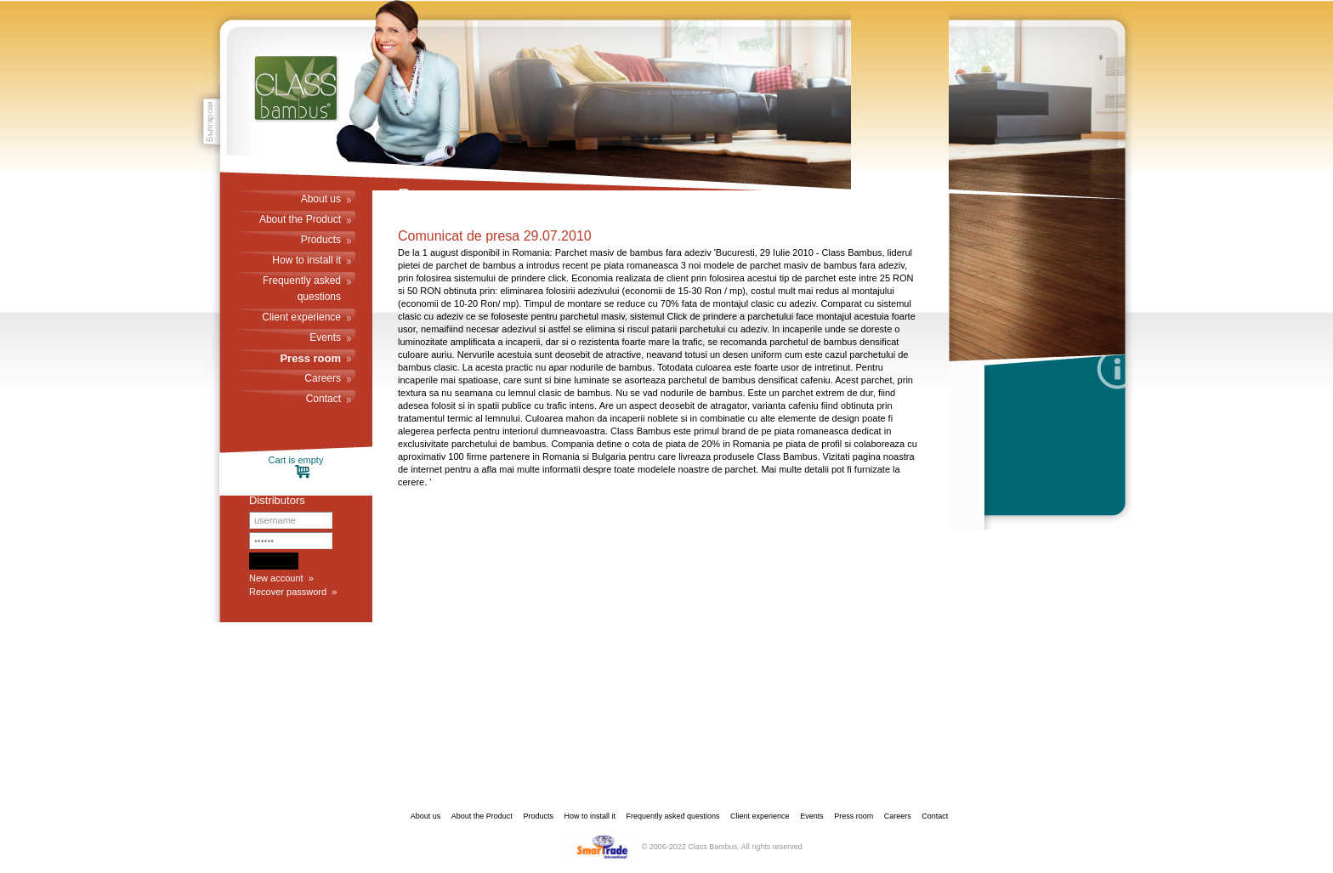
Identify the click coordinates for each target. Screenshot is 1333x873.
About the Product (300, 219)
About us (321, 199)
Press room (310, 358)
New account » (281, 578)
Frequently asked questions (302, 289)
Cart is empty (296, 467)
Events (325, 337)
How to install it (306, 260)
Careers (322, 378)
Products (321, 240)
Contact (323, 399)
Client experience (301, 317)
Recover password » (293, 592)
